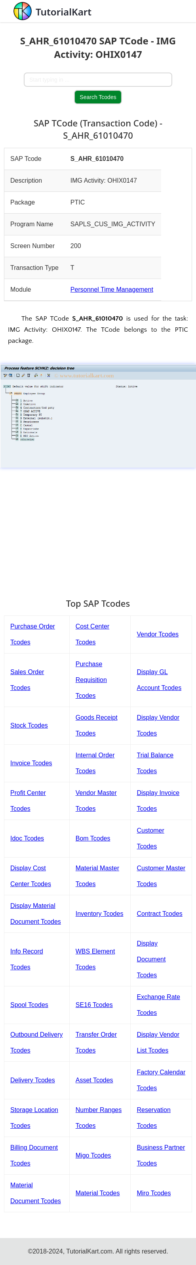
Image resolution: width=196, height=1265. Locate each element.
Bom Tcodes (93, 838)
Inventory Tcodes (100, 913)
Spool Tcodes (29, 1004)
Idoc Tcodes (27, 838)
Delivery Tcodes (32, 1080)
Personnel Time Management (111, 289)
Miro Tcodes (154, 1193)
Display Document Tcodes (151, 959)
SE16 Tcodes (94, 1004)
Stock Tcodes (29, 725)
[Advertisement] (98, 529)
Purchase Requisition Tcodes (91, 680)
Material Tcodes (98, 1193)
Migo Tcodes (93, 1155)
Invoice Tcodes (31, 763)
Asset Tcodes (94, 1080)
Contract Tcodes (159, 913)
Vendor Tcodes (158, 634)
